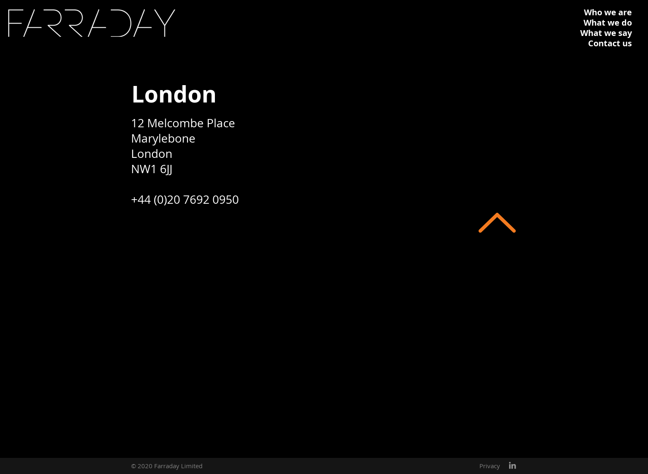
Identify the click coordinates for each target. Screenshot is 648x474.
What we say (606, 33)
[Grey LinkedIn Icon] (512, 465)
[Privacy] (489, 466)
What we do (608, 22)
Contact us (610, 43)
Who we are (608, 12)
